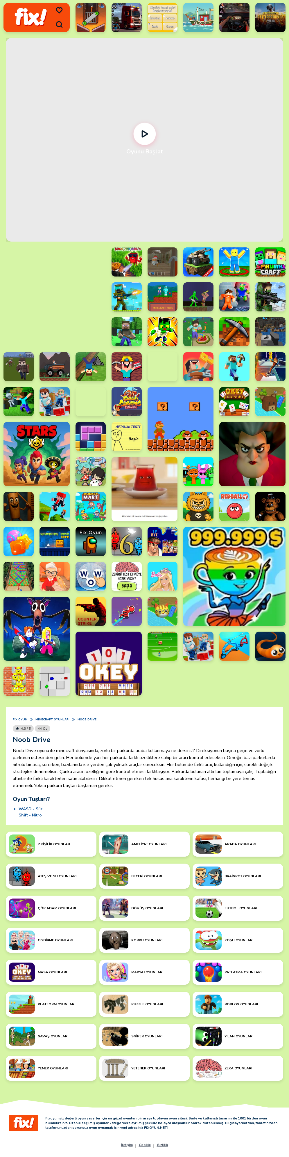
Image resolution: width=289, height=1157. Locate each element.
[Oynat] (144, 134)
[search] (59, 24)
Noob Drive (87, 719)
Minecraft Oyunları (52, 719)
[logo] (30, 17)
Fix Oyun (20, 719)
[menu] (59, 10)
